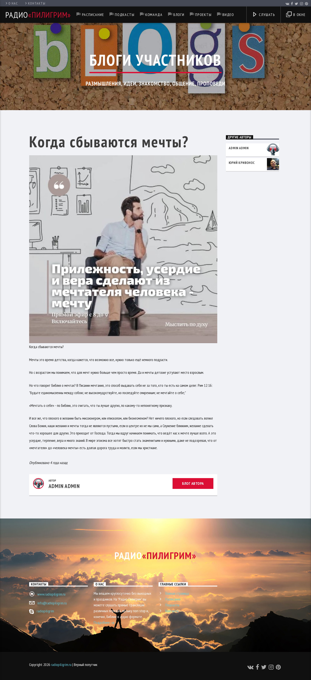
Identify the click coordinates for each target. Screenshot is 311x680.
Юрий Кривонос (242, 162)
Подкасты (124, 14)
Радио (38, 15)
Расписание (93, 14)
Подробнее (104, 623)
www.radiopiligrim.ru (51, 594)
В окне (295, 15)
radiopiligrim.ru (61, 664)
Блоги (178, 14)
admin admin (64, 486)
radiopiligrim (45, 611)
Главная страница (177, 593)
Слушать (263, 15)
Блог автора (193, 483)
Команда (154, 14)
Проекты (203, 14)
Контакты (35, 3)
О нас (11, 3)
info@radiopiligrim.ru (52, 603)
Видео (228, 14)
